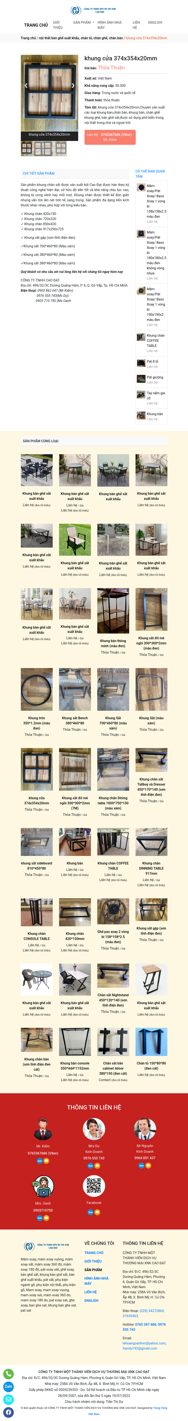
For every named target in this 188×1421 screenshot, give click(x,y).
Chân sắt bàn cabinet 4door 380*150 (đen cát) (113, 1068)
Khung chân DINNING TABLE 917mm (151, 868)
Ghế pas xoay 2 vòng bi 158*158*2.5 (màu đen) (113, 937)
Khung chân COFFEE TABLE (156, 341)
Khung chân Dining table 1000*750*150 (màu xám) (113, 803)
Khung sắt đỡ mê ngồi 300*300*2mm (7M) (75, 803)
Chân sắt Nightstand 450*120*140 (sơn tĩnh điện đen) (113, 1000)
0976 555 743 (94, 1158)
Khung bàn (155, 414)
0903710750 (43, 1210)
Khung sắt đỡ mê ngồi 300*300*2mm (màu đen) (151, 643)
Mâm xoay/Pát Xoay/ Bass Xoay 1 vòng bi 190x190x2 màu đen (156, 304)
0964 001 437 (144, 1158)
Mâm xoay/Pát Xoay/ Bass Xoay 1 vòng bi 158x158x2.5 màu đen (156, 201)
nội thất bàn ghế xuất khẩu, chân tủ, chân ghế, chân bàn (81, 38)
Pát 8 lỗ (152, 362)
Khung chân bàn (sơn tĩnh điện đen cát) (37, 1064)
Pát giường (155, 377)
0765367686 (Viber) (116, 135)
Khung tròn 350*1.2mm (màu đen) (36, 723)
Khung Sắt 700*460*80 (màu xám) (113, 723)
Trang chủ (28, 38)
